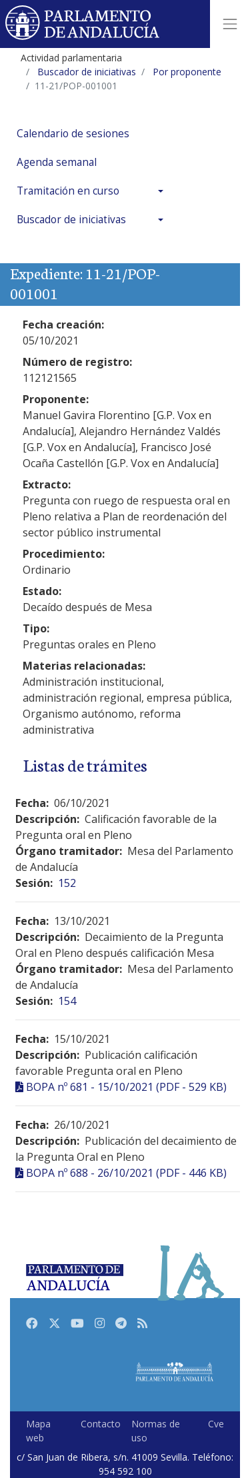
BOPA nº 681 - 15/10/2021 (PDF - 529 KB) (126, 1087)
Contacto (101, 1423)
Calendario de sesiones (73, 134)
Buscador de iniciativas (71, 220)
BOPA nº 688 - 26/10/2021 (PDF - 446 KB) (126, 1172)
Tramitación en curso (68, 191)
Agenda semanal (57, 162)
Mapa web (38, 1430)
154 (67, 1001)
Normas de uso (155, 1430)
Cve (216, 1423)
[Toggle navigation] (230, 24)
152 (67, 883)
